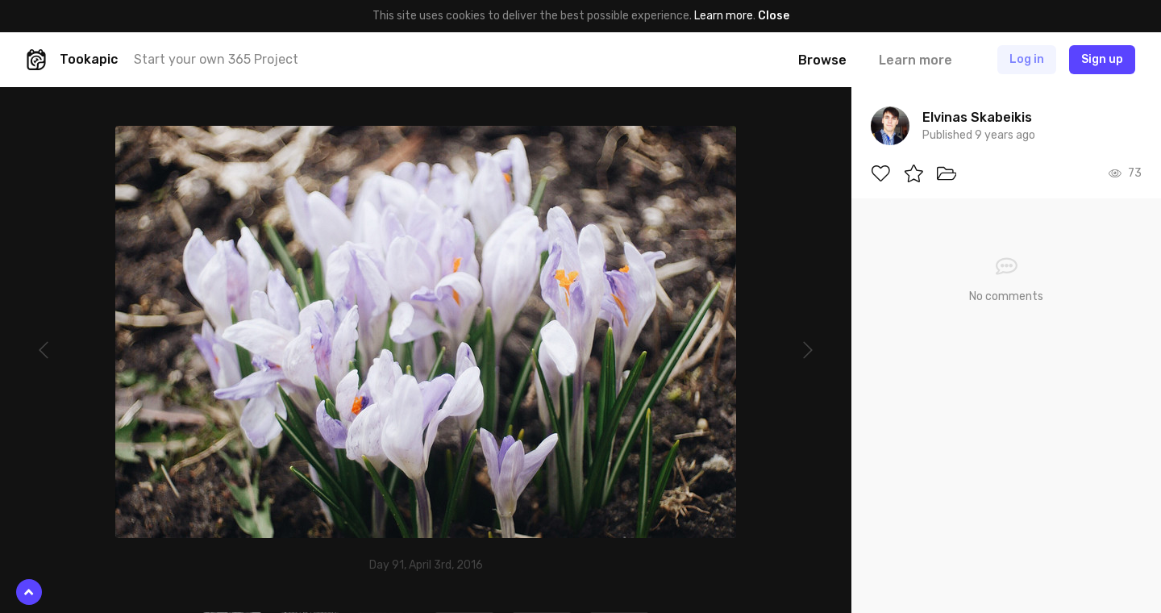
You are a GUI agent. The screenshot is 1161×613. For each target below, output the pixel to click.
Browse (822, 60)
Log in (1026, 59)
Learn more (723, 16)
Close (773, 16)
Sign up (1102, 59)
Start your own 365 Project (216, 59)
